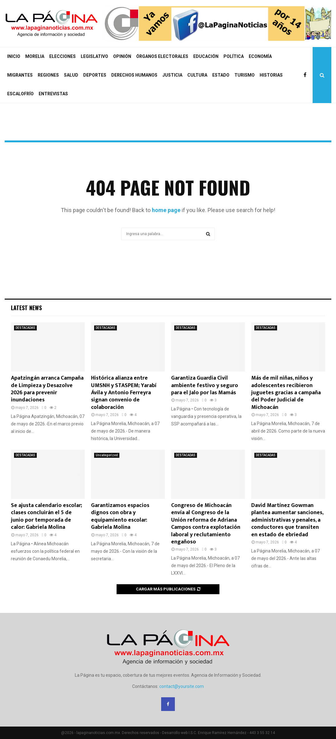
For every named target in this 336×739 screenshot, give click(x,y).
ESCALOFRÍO (20, 93)
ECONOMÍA (260, 56)
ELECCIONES (62, 56)
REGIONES (48, 75)
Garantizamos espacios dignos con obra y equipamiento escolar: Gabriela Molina (120, 516)
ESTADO (220, 75)
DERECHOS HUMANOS (134, 75)
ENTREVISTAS (53, 93)
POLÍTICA (233, 56)
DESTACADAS (25, 327)
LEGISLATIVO (94, 56)
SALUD (71, 75)
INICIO (13, 56)
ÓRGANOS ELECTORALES (162, 56)
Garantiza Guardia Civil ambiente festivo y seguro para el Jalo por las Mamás (204, 385)
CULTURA (197, 75)
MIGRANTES (20, 75)
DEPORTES (94, 75)
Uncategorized (107, 455)
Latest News (26, 308)
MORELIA (34, 56)
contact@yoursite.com (181, 686)
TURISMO (244, 75)
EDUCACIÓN (205, 56)
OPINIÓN (122, 56)
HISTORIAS (271, 75)
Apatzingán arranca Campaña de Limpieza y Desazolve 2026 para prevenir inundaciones (47, 389)
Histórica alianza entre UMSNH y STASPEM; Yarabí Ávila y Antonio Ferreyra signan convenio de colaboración (123, 392)
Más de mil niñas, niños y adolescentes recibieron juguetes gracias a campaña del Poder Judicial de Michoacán (286, 392)
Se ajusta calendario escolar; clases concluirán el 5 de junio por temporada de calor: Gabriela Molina (46, 516)
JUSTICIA (172, 75)
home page (166, 210)
